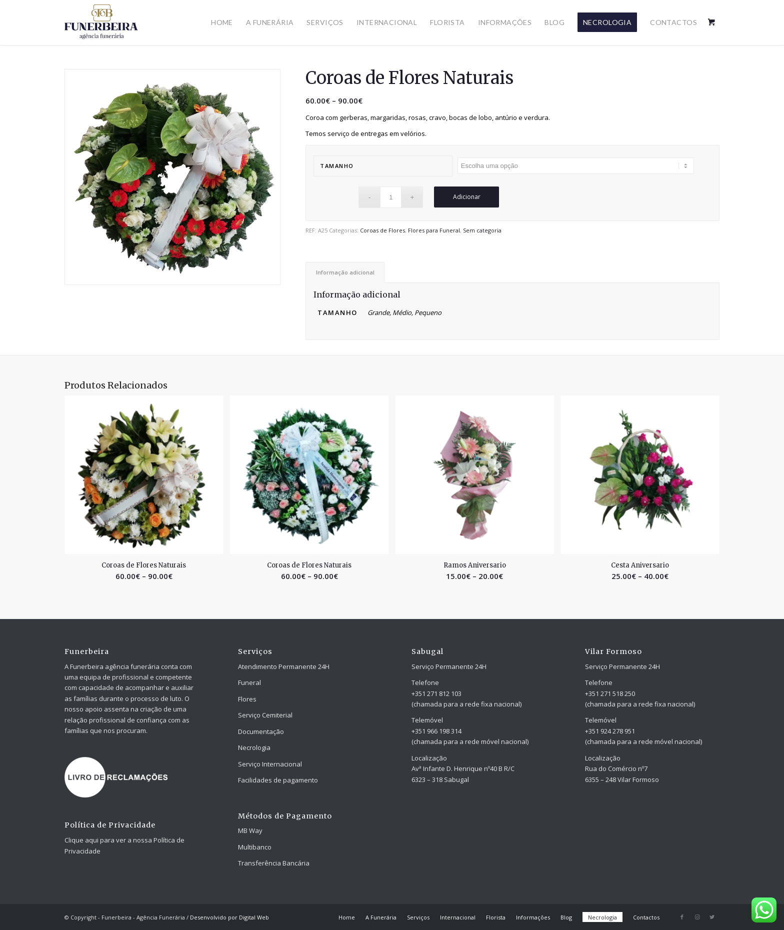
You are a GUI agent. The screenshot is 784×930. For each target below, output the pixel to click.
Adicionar (466, 196)
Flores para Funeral (434, 230)
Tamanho (337, 166)
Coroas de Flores (382, 230)
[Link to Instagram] (697, 917)
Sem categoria (482, 230)
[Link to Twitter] (712, 917)
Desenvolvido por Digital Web (229, 917)
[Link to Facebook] (682, 917)
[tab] (345, 272)
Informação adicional (345, 272)
